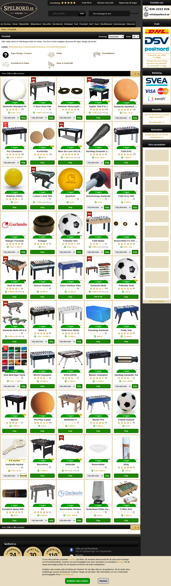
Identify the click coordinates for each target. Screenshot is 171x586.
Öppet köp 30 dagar (128, 3)
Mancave (131, 24)
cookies (72, 559)
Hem (4, 29)
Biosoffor (47, 24)
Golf (91, 24)
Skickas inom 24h (105, 3)
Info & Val (98, 297)
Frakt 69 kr (87, 3)
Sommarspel (119, 24)
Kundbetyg (63, 2)
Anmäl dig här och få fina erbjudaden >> (156, 136)
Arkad (15, 24)
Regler (63, 47)
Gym (97, 24)
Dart (76, 24)
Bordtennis (58, 24)
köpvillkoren (67, 574)
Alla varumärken (156, 301)
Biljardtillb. (24, 24)
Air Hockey (6, 24)
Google (120, 562)
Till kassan (134, 13)
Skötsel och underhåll (48, 47)
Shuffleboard (106, 24)
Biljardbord (36, 24)
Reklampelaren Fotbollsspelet (23, 47)
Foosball (84, 24)
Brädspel (69, 24)
